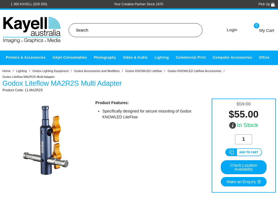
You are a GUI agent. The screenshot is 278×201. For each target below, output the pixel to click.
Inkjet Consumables (69, 57)
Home (7, 71)
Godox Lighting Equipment (50, 71)
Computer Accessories (232, 57)
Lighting (161, 57)
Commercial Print (191, 57)
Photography (105, 57)
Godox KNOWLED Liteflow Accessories (194, 71)
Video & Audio (135, 57)
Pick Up (266, 4)
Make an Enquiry (241, 182)
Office (264, 57)
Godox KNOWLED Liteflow (143, 71)
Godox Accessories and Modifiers (97, 71)
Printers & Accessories (26, 57)
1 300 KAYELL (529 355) (29, 4)
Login (232, 29)
